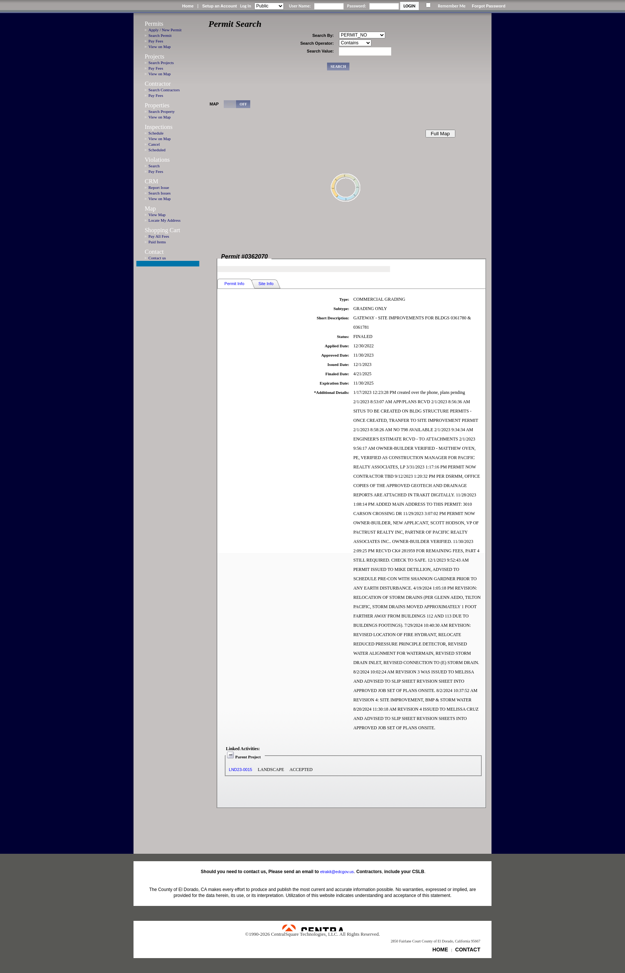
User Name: (300, 6)
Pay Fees (155, 41)
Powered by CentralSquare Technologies (312, 928)
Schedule (155, 133)
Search (154, 166)
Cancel (154, 144)
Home (188, 6)
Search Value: (320, 51)
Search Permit (160, 35)
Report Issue (158, 187)
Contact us (157, 258)
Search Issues (159, 193)
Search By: (323, 35)
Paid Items (157, 242)
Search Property (161, 111)
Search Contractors (164, 90)
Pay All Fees (158, 236)
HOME (440, 950)
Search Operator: (317, 43)
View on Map (159, 46)
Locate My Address (164, 220)
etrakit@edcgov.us (337, 871)
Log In (245, 6)
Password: (356, 6)
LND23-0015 (240, 769)
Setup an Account (219, 6)
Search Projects (161, 62)
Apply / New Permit (165, 30)
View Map (157, 214)
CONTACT (467, 950)
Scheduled (157, 150)
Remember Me (451, 6)
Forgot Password (488, 6)
